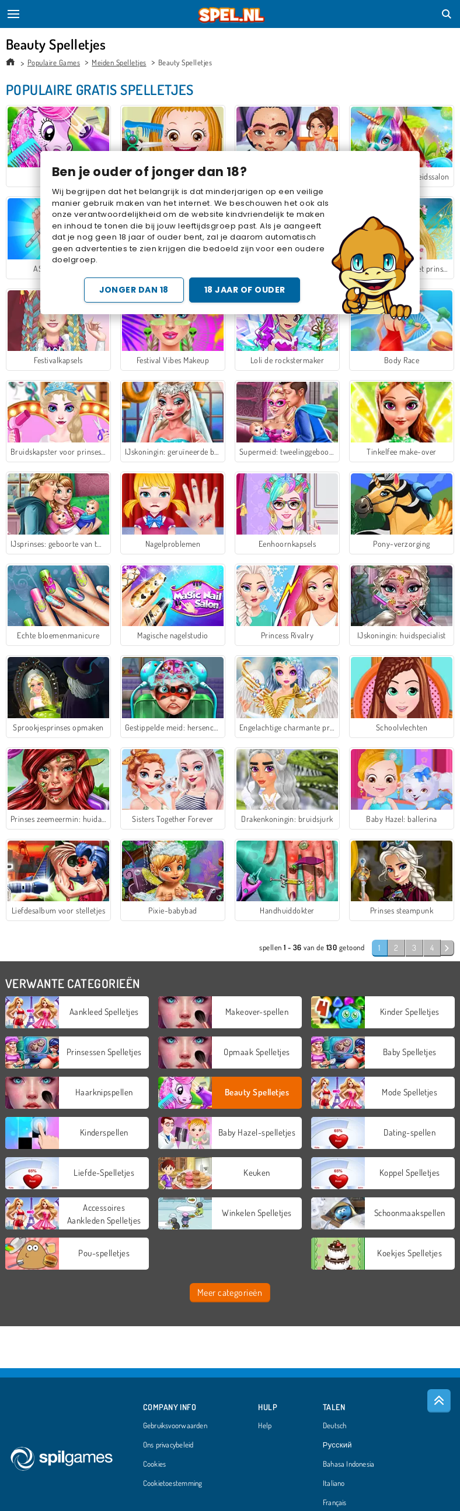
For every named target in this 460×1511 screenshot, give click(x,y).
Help (264, 1426)
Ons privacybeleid (168, 1445)
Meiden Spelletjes (119, 62)
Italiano (334, 1484)
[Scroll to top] (439, 1400)
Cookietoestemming (173, 1484)
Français (335, 1503)
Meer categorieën (230, 1292)
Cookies (154, 1464)
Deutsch (335, 1426)
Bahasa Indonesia (349, 1464)
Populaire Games (53, 62)
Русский (337, 1445)
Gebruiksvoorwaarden (175, 1426)
